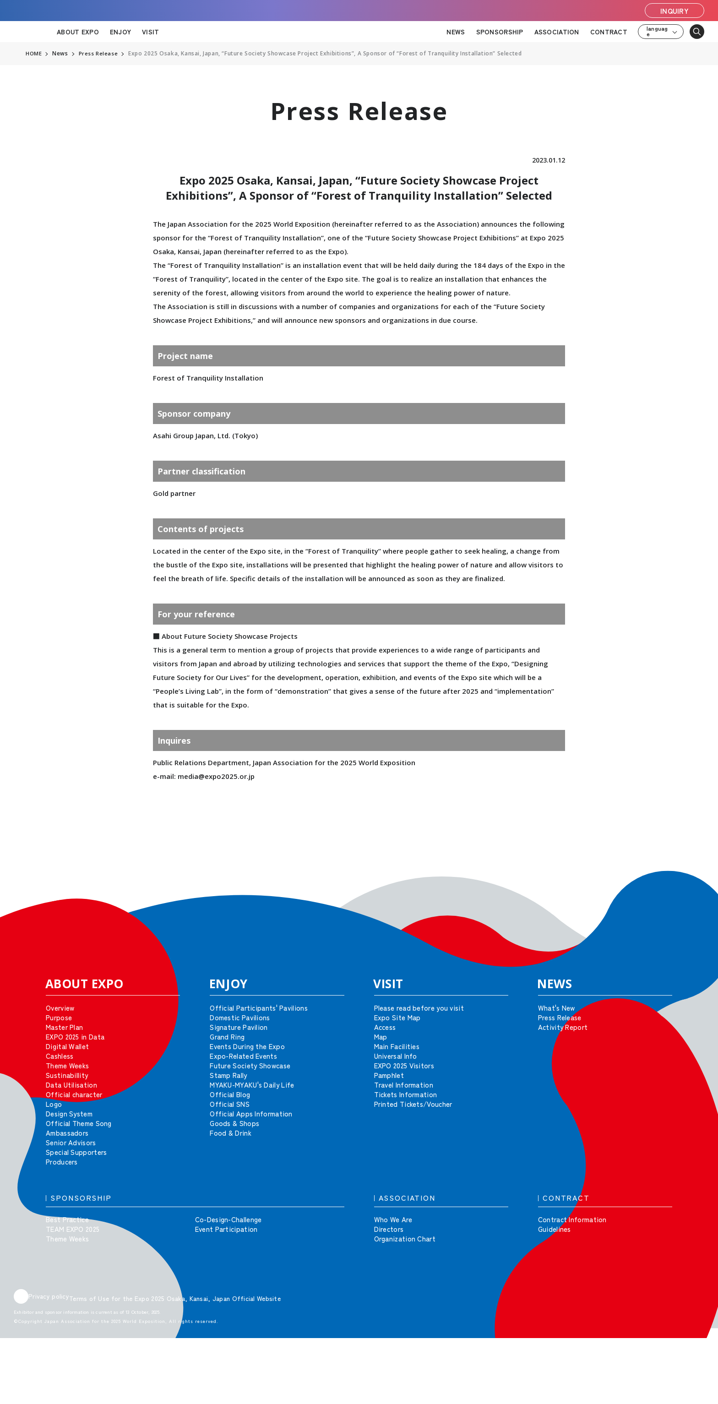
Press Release (99, 53)
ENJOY (120, 31)
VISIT (150, 31)
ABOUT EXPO (78, 31)
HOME (34, 53)
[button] (690, 884)
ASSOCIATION (556, 31)
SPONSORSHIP (499, 31)
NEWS (455, 31)
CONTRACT (608, 31)
